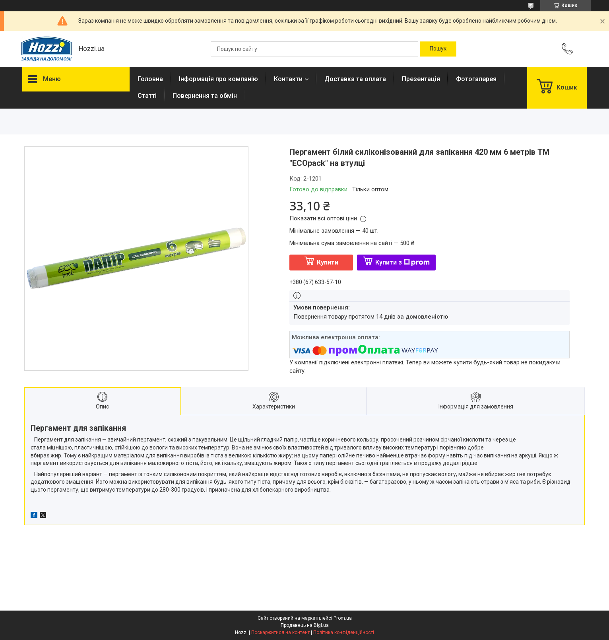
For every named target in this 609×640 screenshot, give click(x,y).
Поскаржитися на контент (280, 632)
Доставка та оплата (355, 79)
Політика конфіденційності (343, 632)
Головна (150, 79)
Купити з (402, 262)
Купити (327, 262)
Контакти (288, 79)
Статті (147, 95)
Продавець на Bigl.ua (305, 625)
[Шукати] (438, 48)
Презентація (421, 79)
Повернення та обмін (205, 95)
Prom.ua (343, 618)
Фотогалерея (476, 79)
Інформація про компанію (218, 79)
